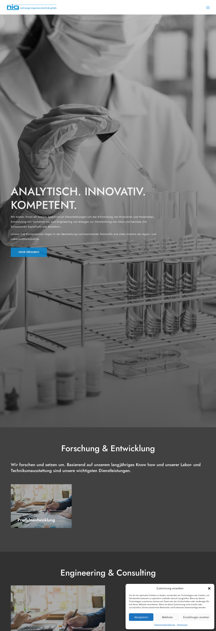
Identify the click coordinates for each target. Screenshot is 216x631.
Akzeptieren (141, 617)
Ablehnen (167, 617)
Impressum (182, 624)
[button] (209, 588)
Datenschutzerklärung (164, 624)
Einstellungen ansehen (196, 617)
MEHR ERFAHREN (28, 252)
